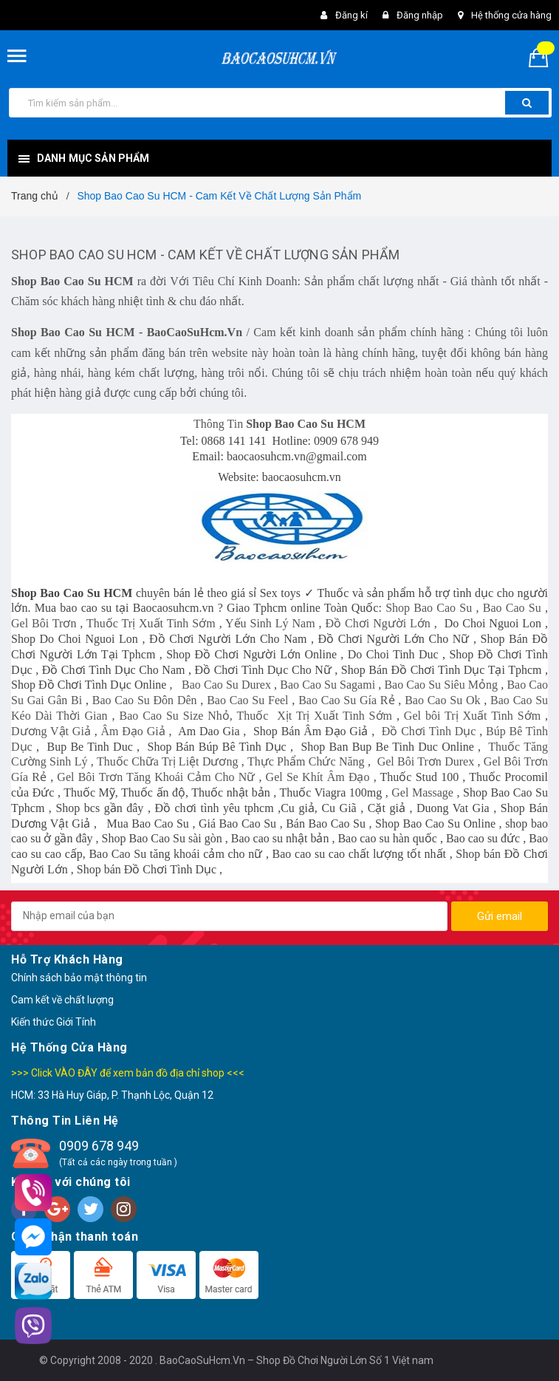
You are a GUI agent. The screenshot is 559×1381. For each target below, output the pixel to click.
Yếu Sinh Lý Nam (270, 623)
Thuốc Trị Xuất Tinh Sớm (151, 623)
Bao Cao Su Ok (442, 700)
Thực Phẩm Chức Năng (306, 761)
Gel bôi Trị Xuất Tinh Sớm (472, 715)
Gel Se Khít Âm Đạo (318, 777)
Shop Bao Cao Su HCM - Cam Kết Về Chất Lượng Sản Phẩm (205, 254)
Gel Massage (422, 792)
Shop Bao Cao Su (428, 607)
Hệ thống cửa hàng (511, 15)
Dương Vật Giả (51, 731)
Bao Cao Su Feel (247, 700)
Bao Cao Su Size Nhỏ (175, 715)
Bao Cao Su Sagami (327, 684)
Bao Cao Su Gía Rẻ (346, 700)
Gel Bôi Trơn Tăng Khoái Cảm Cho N (152, 777)
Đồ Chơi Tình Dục (429, 731)
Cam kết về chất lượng (62, 1000)
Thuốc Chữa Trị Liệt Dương (168, 761)
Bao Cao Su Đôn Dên (144, 700)
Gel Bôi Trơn (43, 623)
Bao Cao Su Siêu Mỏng (441, 684)
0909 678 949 (99, 1145)
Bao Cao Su (512, 607)
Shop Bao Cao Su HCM (72, 281)
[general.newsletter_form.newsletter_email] (229, 916)
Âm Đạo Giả (132, 731)
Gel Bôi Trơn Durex (426, 761)
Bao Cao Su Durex (226, 684)
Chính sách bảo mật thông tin (79, 977)
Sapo (507, 1360)
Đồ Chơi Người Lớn (378, 623)
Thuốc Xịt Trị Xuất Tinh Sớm (313, 715)
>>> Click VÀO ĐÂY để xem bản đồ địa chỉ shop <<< (127, 1073)
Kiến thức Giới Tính (53, 1022)
